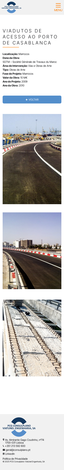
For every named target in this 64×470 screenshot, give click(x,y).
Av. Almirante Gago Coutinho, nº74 (24, 439)
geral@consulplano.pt (18, 449)
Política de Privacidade (15, 458)
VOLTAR (32, 99)
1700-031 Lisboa (13, 442)
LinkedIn (10, 453)
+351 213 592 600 (15, 446)
